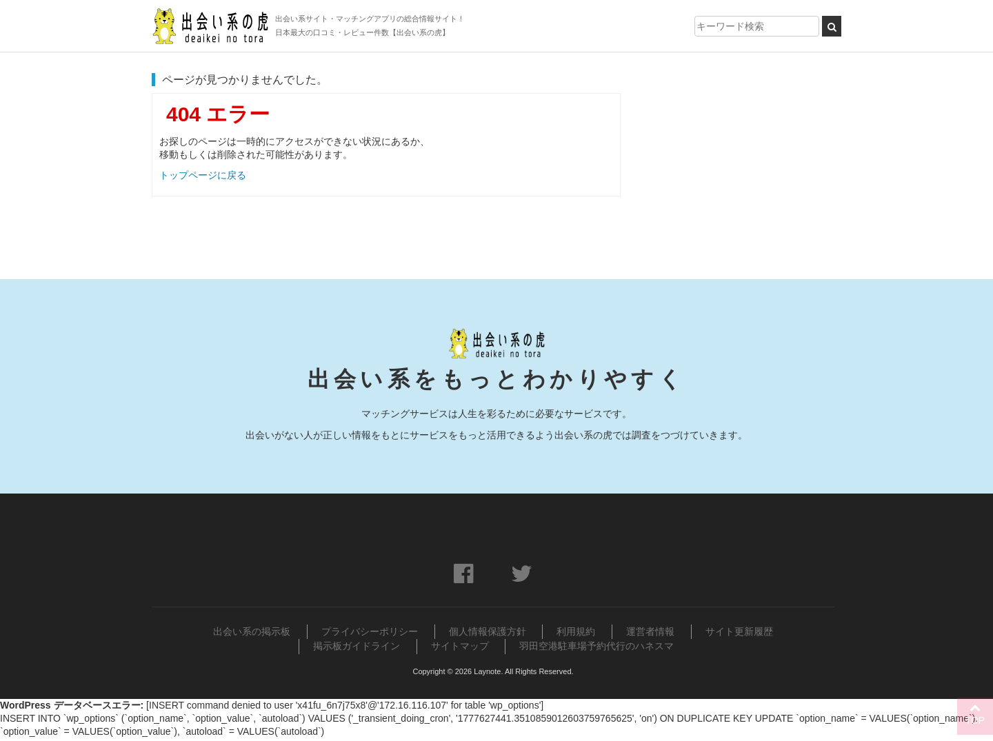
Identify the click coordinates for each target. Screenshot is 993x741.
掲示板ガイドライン (356, 650)
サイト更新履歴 (739, 636)
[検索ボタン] (831, 26)
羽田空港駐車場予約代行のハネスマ (596, 650)
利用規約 (575, 636)
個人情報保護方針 (487, 636)
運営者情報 (650, 636)
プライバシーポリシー (369, 636)
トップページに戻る (202, 175)
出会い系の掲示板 (251, 636)
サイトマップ (460, 650)
